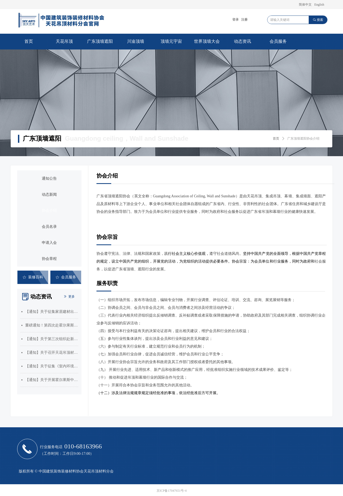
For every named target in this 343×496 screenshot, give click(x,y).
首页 (28, 41)
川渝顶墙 (135, 41)
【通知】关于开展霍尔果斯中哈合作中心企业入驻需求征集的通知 (51, 380)
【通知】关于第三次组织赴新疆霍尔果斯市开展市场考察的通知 (51, 339)
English (319, 4)
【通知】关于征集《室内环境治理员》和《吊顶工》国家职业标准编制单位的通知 (51, 366)
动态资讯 (242, 41)
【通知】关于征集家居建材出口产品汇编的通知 (51, 312)
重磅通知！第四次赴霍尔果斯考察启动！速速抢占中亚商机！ (51, 325)
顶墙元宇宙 (171, 41)
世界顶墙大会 (207, 41)
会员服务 (278, 41)
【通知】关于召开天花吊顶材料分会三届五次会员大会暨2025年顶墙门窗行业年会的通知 (51, 353)
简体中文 (305, 4)
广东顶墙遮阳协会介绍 (303, 138)
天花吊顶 (64, 41)
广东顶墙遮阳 (100, 41)
